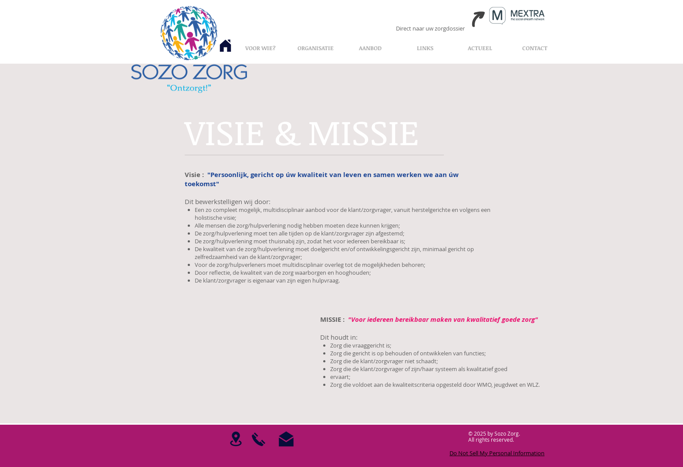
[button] (315, 48)
